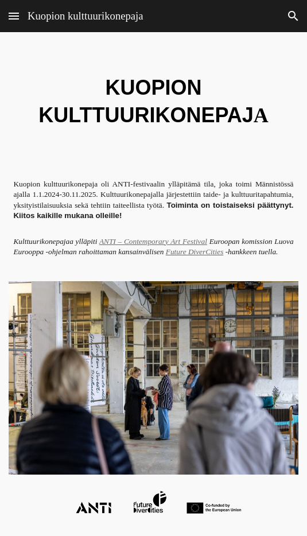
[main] (153, 101)
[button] (14, 16)
